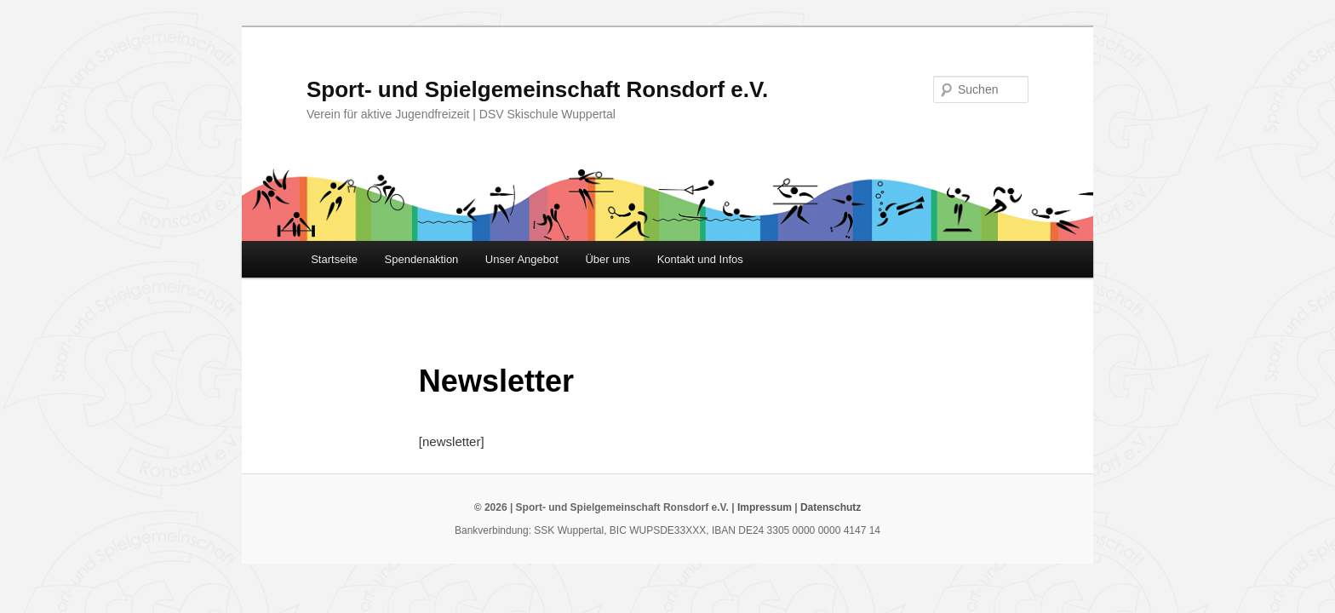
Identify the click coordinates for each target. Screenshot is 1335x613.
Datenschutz (830, 507)
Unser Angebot (522, 259)
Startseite (334, 259)
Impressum (764, 507)
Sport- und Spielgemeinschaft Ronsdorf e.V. (537, 89)
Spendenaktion (422, 259)
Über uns (607, 259)
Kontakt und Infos (700, 259)
